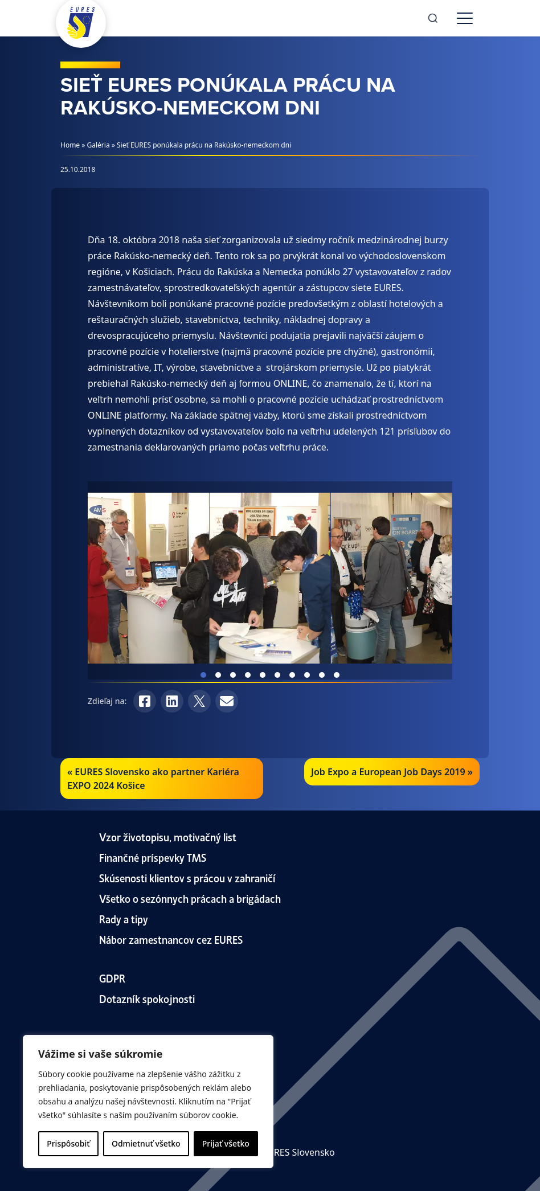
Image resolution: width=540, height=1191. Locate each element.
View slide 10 (336, 675)
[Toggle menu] (464, 18)
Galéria (98, 145)
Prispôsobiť (68, 1143)
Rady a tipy (123, 918)
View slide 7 (292, 675)
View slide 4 (248, 675)
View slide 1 (203, 675)
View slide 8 (307, 675)
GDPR (112, 978)
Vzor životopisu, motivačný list (167, 836)
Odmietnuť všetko (146, 1143)
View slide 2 (218, 675)
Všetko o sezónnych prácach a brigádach (190, 898)
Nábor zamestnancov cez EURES (171, 939)
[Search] (432, 18)
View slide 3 (233, 675)
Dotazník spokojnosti (147, 998)
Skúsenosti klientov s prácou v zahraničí (187, 877)
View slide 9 (322, 675)
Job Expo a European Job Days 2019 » (392, 772)
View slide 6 (277, 675)
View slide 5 (262, 675)
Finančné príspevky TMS (152, 857)
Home (70, 145)
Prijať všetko (225, 1143)
